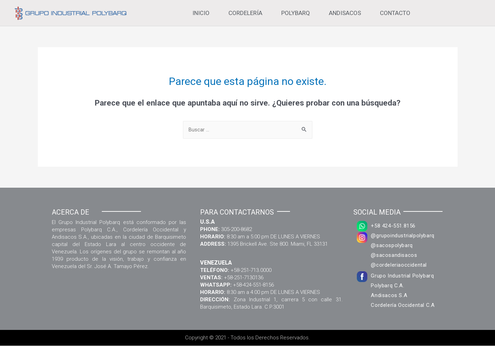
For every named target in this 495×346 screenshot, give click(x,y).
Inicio (201, 12)
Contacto (395, 12)
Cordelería (245, 12)
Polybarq (295, 12)
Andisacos (345, 12)
